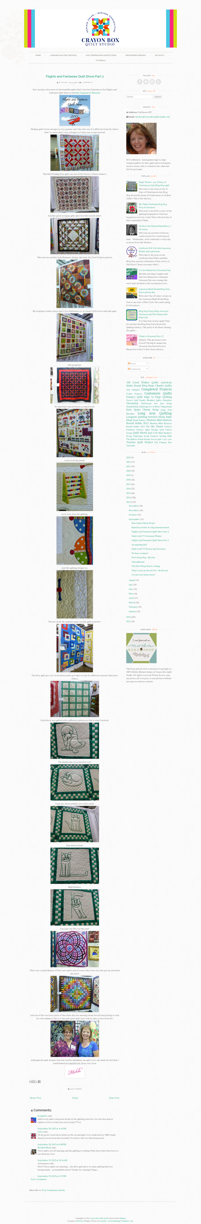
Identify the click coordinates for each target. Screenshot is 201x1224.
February (133, 606)
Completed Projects (156, 389)
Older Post (114, 1097)
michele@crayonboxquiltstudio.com (152, 116)
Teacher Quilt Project (139, 442)
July (130, 584)
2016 (128, 488)
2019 (128, 475)
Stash (140, 439)
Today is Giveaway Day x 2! (151, 336)
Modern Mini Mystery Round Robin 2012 (149, 421)
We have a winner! (140, 553)
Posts (132, 363)
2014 (128, 497)
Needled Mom (44, 1147)
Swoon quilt (156, 439)
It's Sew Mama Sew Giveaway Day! (155, 270)
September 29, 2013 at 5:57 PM (52, 1176)
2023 (128, 457)
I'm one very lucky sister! (143, 574)
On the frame (154, 426)
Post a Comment (39, 1179)
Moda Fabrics (139, 420)
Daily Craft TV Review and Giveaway (148, 548)
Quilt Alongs (151, 429)
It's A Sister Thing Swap (160, 406)
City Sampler (133, 389)
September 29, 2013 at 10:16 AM (52, 1160)
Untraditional (138, 561)
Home (38, 55)
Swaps (147, 439)
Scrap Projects (151, 436)
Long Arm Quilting (155, 413)
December (134, 505)
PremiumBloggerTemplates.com (121, 1221)
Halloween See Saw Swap (156, 403)
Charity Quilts (163, 385)
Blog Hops (148, 385)
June (131, 589)
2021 (128, 466)
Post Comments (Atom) (53, 1190)
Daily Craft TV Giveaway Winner (147, 536)
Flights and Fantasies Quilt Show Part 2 (75, 76)
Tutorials (100, 60)
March (132, 602)
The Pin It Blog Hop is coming (146, 566)
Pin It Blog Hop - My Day (143, 557)
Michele (65, 83)
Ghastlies (167, 400)
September (134, 519)
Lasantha (103, 1221)
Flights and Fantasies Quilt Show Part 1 (150, 540)
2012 (128, 616)
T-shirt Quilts (167, 439)
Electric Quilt (132, 400)
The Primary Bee (163, 442)
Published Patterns (135, 429)
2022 (128, 461)
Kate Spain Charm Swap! (143, 523)
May (131, 593)
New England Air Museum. (87, 92)
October (133, 514)
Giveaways (132, 403)
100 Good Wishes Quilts (142, 382)
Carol (40, 1131)
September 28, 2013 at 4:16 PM (52, 1128)
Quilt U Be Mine (155, 432)
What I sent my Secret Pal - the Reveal (150, 570)
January (132, 611)
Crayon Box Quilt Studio (99, 1218)
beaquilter (42, 1115)
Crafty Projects (134, 393)
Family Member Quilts (150, 400)
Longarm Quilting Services (63, 55)
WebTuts (79, 1221)
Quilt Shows (76, 1089)
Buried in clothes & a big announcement (150, 527)
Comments (134, 368)
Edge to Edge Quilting (158, 397)
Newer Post (35, 1097)
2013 (128, 502)
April (131, 597)
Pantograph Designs (136, 55)
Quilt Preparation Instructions (101, 55)
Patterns (168, 426)
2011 (128, 621)
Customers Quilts (158, 393)
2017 (128, 484)
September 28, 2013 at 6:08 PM (52, 1144)
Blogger (123, 1218)
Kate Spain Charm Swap (142, 409)
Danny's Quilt (134, 397)
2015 (128, 493)
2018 (128, 479)
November (134, 510)
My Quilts (159, 55)
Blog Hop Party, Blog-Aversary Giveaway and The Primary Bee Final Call (153, 314)
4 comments (87, 83)
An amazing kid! (139, 544)
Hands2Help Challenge (137, 406)
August (132, 580)
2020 (128, 470)
